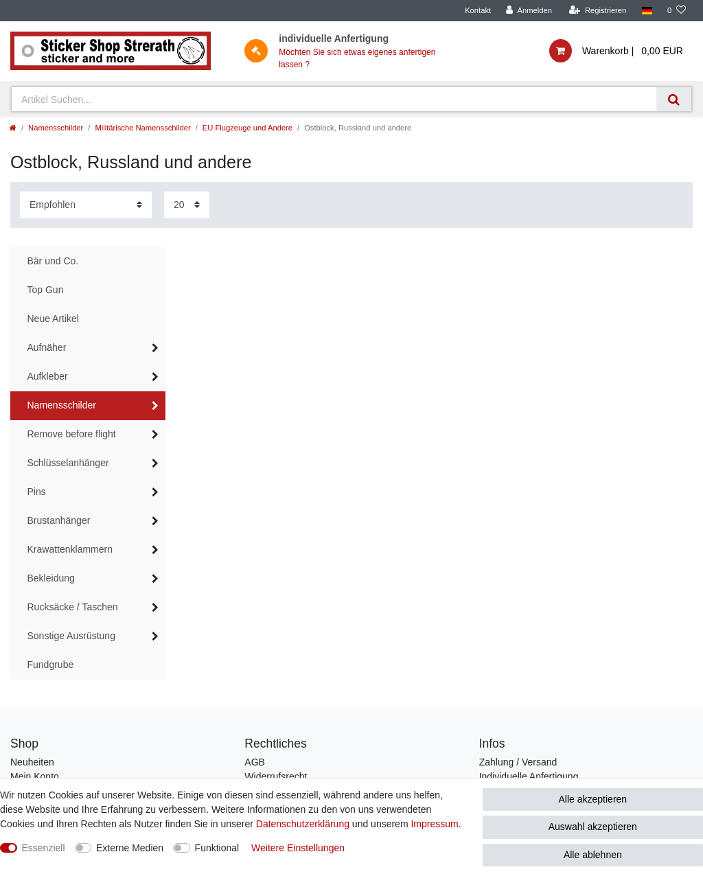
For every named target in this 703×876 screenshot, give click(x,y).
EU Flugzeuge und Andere (247, 128)
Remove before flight (71, 433)
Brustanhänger (59, 520)
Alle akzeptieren (593, 799)
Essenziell (43, 847)
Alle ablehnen (593, 854)
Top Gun (45, 289)
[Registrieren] (598, 10)
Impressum (434, 823)
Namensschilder (55, 128)
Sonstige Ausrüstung (71, 635)
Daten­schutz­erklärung (302, 823)
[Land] (646, 10)
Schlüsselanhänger (68, 462)
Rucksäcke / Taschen (72, 606)
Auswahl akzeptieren (593, 826)
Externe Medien (129, 847)
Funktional (217, 847)
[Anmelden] (529, 10)
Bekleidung (51, 578)
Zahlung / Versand (518, 762)
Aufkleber (47, 376)
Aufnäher (47, 347)
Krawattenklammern (70, 549)
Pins (36, 491)
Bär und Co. (53, 260)
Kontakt (478, 10)
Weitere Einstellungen (298, 847)
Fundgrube (50, 664)
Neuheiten (32, 762)
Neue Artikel (53, 318)
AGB (254, 762)
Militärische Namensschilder (142, 128)
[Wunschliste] (676, 10)
